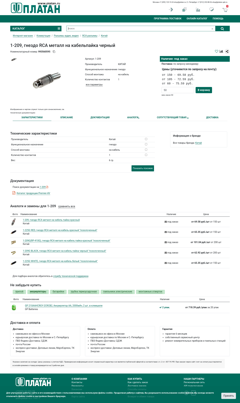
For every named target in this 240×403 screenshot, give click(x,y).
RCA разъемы (89, 35)
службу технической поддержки (70, 276)
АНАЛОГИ (133, 117)
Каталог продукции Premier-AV (33, 193)
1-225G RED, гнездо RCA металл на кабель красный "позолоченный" (60, 230)
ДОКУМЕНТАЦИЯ (100, 117)
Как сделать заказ (138, 382)
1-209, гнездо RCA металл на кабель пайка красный (51, 220)
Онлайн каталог (197, 18)
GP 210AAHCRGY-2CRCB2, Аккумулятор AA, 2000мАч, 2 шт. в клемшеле (64, 305)
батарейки (58, 291)
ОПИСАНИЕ (66, 117)
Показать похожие (143, 168)
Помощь (218, 18)
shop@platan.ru (180, 2)
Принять (228, 395)
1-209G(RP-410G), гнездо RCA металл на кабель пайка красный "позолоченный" (66, 240)
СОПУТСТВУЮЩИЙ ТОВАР (173, 117)
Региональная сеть (194, 382)
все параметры (94, 84)
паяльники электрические (117, 291)
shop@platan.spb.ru (219, 2)
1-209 (43, 187)
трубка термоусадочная (84, 291)
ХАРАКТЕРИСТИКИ (32, 117)
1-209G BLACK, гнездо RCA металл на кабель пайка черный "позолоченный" (64, 251)
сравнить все (66, 206)
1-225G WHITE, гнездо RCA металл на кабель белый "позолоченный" (60, 261)
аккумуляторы (38, 291)
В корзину (204, 90)
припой (19, 291)
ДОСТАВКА (212, 117)
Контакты (77, 382)
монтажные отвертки (150, 291)
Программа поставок (167, 18)
